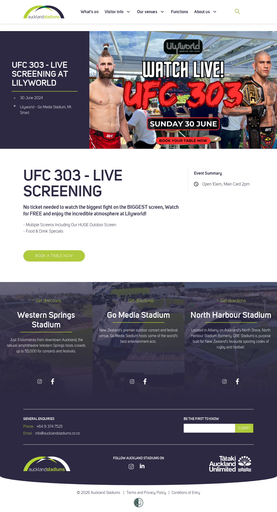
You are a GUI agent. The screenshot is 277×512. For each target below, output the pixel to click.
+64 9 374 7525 (49, 426)
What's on (90, 11)
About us (202, 11)
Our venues (147, 11)
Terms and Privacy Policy (146, 493)
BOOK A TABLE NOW (54, 256)
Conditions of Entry (186, 493)
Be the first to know (201, 419)
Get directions (46, 300)
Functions (179, 11)
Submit (244, 428)
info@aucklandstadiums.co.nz (57, 433)
